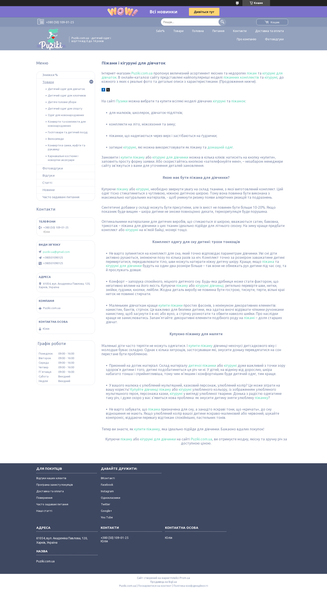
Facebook (107, 484)
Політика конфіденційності (191, 585)
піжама (268, 262)
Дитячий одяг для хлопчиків (67, 95)
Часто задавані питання (60, 197)
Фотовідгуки (274, 39)
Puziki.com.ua (142, 73)
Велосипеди (56, 138)
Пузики (122, 101)
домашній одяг (220, 147)
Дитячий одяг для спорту (65, 108)
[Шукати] (222, 22)
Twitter (105, 504)
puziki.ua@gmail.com (56, 251)
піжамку (261, 398)
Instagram (107, 491)
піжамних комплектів (241, 77)
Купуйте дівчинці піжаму (150, 389)
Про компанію (246, 39)
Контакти (240, 31)
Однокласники (110, 497)
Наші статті (44, 510)
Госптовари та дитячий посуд (68, 132)
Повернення (44, 497)
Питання (218, 31)
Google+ (106, 510)
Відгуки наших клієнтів (51, 478)
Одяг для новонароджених (66, 115)
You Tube (107, 517)
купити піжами (170, 305)
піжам (252, 73)
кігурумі (271, 77)
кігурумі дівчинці (210, 285)
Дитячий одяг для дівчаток (66, 88)
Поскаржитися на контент (155, 585)
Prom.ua (185, 577)
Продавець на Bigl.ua (163, 581)
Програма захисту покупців (54, 484)
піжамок (238, 101)
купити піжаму (133, 157)
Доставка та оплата (269, 31)
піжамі (249, 318)
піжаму (122, 189)
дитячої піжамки (202, 365)
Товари (178, 31)
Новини (48, 190)
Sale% (160, 31)
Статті (47, 182)
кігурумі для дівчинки (170, 157)
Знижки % (50, 75)
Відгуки (48, 175)
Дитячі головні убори (62, 101)
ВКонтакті (108, 478)
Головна (198, 31)
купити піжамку (147, 429)
